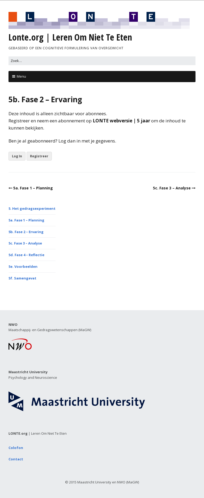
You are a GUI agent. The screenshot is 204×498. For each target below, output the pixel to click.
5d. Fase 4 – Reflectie (26, 254)
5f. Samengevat (22, 278)
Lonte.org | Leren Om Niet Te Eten (70, 37)
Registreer (39, 156)
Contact (15, 459)
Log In (17, 156)
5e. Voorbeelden (22, 266)
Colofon (15, 447)
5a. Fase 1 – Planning (33, 187)
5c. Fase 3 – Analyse (172, 187)
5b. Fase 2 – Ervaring (26, 231)
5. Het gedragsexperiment (32, 208)
